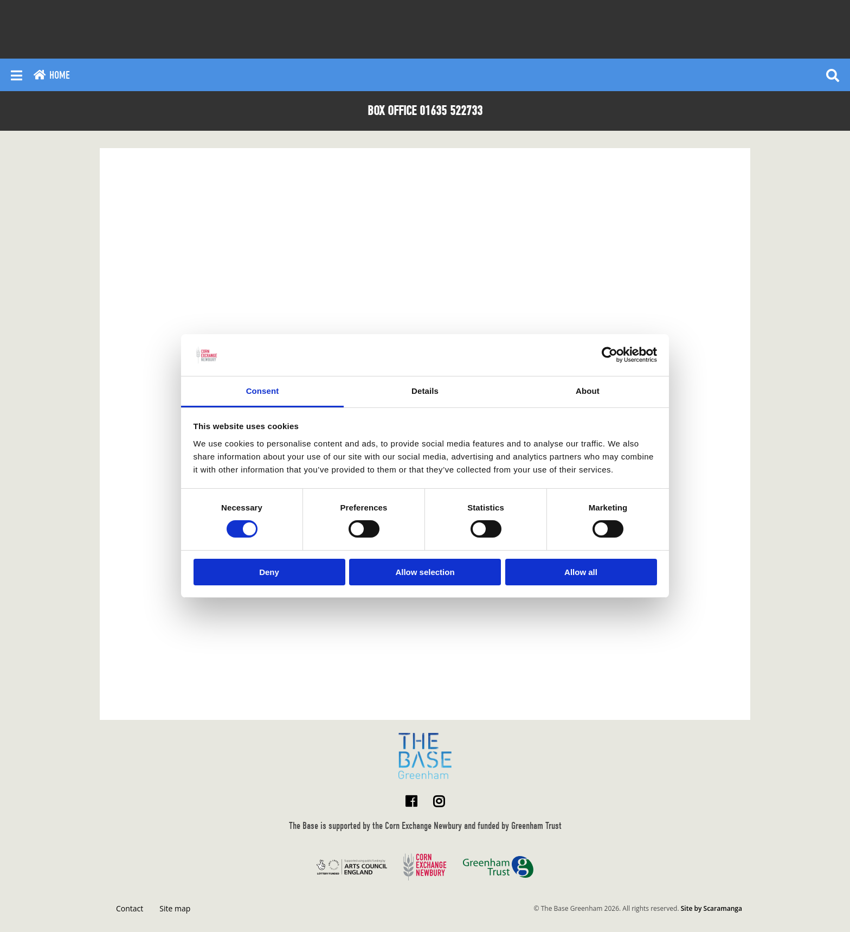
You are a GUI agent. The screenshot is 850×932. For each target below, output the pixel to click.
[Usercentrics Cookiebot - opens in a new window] (609, 355)
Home (51, 75)
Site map (174, 908)
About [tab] (588, 390)
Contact (129, 908)
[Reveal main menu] (16, 75)
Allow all (580, 572)
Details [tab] (425, 390)
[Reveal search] (832, 75)
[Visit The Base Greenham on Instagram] (439, 801)
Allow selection (424, 572)
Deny (269, 572)
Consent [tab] (262, 390)
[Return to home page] (425, 756)
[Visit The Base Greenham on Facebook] (411, 801)
